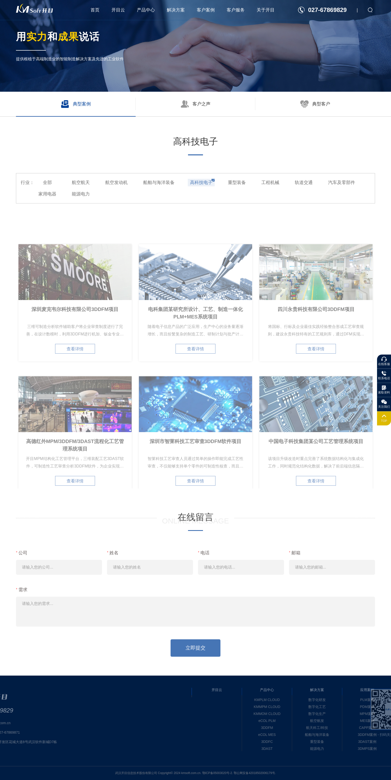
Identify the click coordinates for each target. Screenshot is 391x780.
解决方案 (176, 9)
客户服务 (236, 9)
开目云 (118, 9)
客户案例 (206, 9)
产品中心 (146, 9)
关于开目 (266, 9)
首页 (95, 9)
